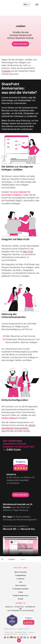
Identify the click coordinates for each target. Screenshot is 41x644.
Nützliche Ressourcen (20, 595)
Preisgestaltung (20, 575)
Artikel (20, 592)
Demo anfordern (20, 44)
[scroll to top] (19, 640)
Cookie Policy (23, 634)
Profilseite (6, 71)
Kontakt (20, 599)
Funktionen (20, 579)
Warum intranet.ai (20, 572)
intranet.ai (14, 4)
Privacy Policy (9, 632)
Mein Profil (28, 251)
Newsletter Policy (20, 632)
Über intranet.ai (20, 585)
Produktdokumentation (20, 589)
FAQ (20, 582)
